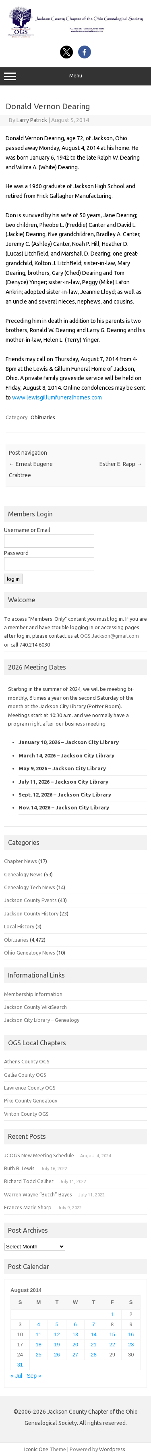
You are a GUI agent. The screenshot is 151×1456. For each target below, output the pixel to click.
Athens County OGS (27, 1061)
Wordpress (112, 1449)
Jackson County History (31, 913)
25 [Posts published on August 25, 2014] (38, 1355)
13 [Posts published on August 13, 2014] (75, 1334)
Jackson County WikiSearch (35, 1007)
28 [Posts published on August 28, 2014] (94, 1355)
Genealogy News (23, 874)
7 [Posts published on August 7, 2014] (93, 1324)
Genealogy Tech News (29, 887)
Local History (19, 926)
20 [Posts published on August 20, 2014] (75, 1345)
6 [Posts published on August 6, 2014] (75, 1324)
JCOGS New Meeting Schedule (39, 1155)
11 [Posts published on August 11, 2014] (38, 1334)
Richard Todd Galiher (29, 1181)
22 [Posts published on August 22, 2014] (112, 1345)
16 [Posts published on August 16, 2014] (131, 1334)
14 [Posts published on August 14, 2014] (94, 1334)
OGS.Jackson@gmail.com (109, 636)
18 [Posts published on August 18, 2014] (38, 1345)
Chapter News (20, 861)
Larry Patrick (32, 120)
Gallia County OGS (25, 1074)
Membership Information (33, 994)
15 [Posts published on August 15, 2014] (112, 1334)
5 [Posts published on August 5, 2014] (57, 1324)
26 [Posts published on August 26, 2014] (57, 1355)
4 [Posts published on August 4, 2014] (38, 1324)
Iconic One (36, 1449)
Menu (75, 77)
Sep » (34, 1376)
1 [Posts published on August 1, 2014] (112, 1314)
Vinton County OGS (26, 1114)
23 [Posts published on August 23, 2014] (131, 1345)
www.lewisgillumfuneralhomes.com (57, 397)
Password (16, 553)
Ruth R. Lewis (19, 1168)
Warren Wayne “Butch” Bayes (38, 1194)
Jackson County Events (30, 900)
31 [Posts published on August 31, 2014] (20, 1365)
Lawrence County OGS (30, 1087)
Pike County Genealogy (30, 1100)
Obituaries (43, 417)
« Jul (16, 1376)
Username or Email (27, 530)
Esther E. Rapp (120, 464)
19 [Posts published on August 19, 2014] (57, 1345)
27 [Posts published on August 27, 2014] (75, 1355)
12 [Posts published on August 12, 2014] (57, 1334)
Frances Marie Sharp (28, 1207)
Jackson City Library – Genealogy (41, 1020)
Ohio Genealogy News (29, 952)
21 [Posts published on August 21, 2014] (94, 1345)
